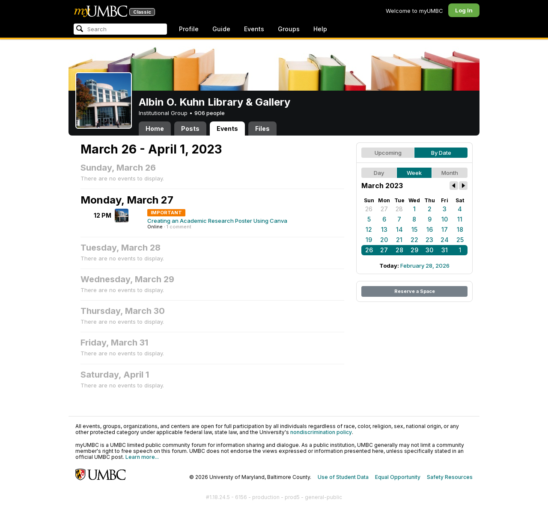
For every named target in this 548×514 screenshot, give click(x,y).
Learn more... (142, 457)
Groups (289, 28)
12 (369, 229)
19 (369, 239)
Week (414, 172)
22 (414, 239)
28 (399, 209)
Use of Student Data (343, 477)
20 (384, 239)
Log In (464, 10)
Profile (189, 28)
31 (444, 250)
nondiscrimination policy (321, 432)
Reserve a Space (414, 291)
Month (449, 172)
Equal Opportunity (397, 477)
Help (320, 28)
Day (379, 172)
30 (429, 250)
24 (445, 239)
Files (262, 128)
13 (384, 229)
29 (414, 250)
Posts (190, 128)
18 (460, 229)
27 (384, 209)
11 (459, 219)
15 (414, 229)
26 (368, 209)
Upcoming (388, 152)
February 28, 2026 (425, 265)
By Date (441, 152)
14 (399, 229)
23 (429, 239)
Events (254, 28)
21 (399, 239)
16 (429, 229)
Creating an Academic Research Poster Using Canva (217, 220)
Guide (221, 28)
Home (155, 128)
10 (444, 219)
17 (444, 229)
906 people (209, 112)
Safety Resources (450, 477)
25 (460, 239)
